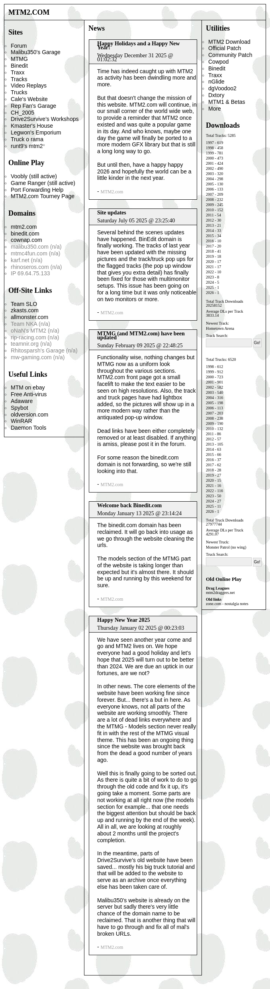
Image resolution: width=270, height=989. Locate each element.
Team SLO (24, 304)
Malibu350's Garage (36, 52)
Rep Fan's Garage (33, 106)
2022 (210, 272)
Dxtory (216, 95)
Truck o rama (27, 139)
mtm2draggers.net (220, 592)
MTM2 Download (229, 42)
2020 (210, 261)
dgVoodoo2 (222, 88)
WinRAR (21, 421)
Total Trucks (216, 359)
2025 (210, 287)
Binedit (19, 65)
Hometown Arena (220, 328)
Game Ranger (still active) (43, 183)
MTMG (19, 59)
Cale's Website (29, 99)
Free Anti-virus (29, 394)
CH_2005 (22, 112)
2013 (210, 225)
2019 (210, 256)
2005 (210, 184)
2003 (210, 173)
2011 (210, 215)
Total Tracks (216, 135)
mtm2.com (24, 227)
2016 (210, 241)
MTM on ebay (28, 387)
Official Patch (224, 48)
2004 (210, 179)
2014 (210, 230)
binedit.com (25, 233)
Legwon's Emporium (36, 132)
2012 (210, 220)
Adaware (22, 401)
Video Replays (29, 85)
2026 (210, 292)
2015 (210, 236)
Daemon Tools (28, 427)
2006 (210, 189)
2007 (210, 194)
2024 (210, 282)
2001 (210, 163)
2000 (210, 158)
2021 (210, 267)
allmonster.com (29, 317)
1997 (210, 142)
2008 (210, 199)
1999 (210, 153)
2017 (210, 246)
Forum (19, 46)
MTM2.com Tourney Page (42, 196)
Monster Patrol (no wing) (226, 547)
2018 (210, 251)
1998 (210, 148)
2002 (210, 168)
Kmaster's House (32, 126)
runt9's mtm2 (27, 146)
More (214, 108)
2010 (210, 210)
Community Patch (230, 55)
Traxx (17, 72)
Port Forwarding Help (37, 190)
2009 (210, 204)
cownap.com (26, 240)
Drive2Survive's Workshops (44, 119)
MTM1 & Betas (226, 102)
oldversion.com (29, 414)
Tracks (19, 79)
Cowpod (218, 61)
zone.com (213, 604)
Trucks (19, 92)
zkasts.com (25, 310)
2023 (210, 277)
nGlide (216, 81)
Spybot (19, 408)
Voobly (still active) (34, 176)
